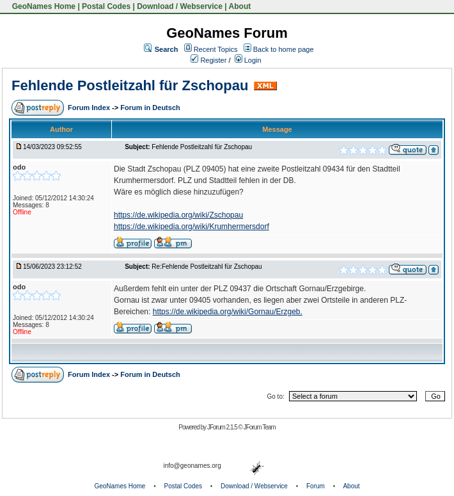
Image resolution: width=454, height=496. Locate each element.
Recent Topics (216, 49)
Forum (315, 486)
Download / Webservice (180, 6)
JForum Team (260, 427)
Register (208, 60)
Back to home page (283, 49)
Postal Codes (106, 6)
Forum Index (90, 107)
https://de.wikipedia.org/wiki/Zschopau (178, 215)
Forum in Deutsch (150, 107)
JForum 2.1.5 (223, 427)
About (240, 6)
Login (248, 60)
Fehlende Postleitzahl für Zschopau (130, 85)
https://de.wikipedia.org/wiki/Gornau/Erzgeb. (227, 311)
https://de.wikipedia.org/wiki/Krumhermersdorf (191, 226)
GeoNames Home (42, 6)
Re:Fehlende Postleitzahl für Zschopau (207, 266)
